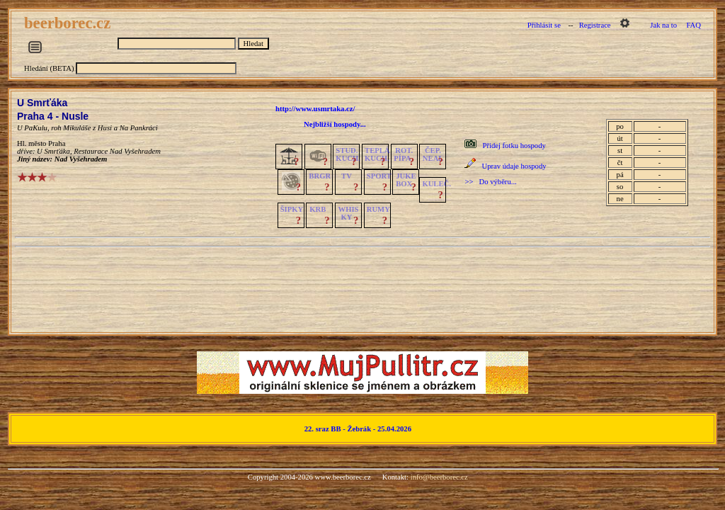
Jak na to (663, 25)
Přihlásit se (544, 25)
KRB (317, 209)
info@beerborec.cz (439, 477)
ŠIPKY (291, 209)
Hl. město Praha (41, 143)
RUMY (378, 209)
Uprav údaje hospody (513, 166)
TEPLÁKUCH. (377, 154)
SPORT (379, 176)
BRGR (320, 176)
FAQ (693, 25)
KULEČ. (436, 184)
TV (346, 176)
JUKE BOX (406, 180)
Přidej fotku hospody (513, 145)
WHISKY (348, 213)
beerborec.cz (69, 23)
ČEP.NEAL (433, 154)
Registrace (595, 25)
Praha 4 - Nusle (53, 116)
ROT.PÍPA (403, 154)
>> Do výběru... (490, 182)
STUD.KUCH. (348, 154)
